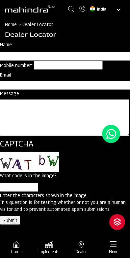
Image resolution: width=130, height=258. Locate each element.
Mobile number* (16, 65)
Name (6, 44)
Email (5, 75)
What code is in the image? (28, 175)
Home (16, 247)
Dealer (81, 247)
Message (9, 93)
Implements (49, 247)
